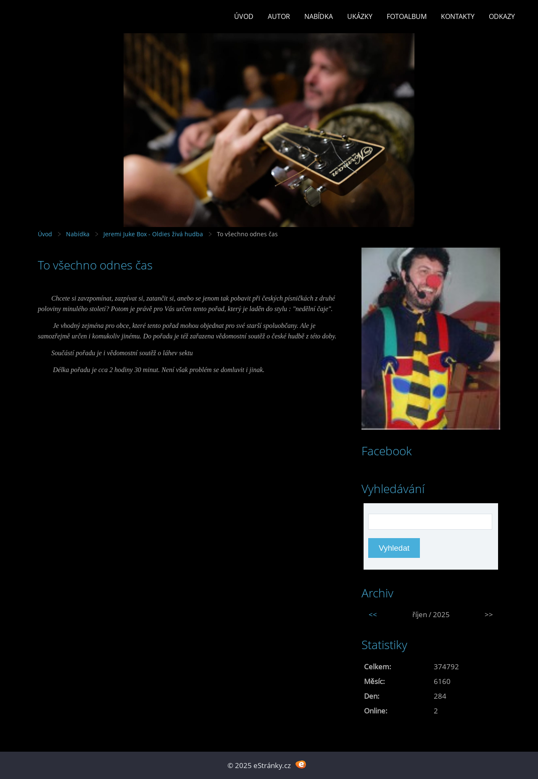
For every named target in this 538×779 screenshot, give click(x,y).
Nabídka (318, 16)
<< (373, 614)
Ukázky (359, 16)
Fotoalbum (407, 16)
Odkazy (502, 16)
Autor (279, 16)
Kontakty (458, 16)
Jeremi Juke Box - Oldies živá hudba (153, 234)
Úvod (243, 16)
